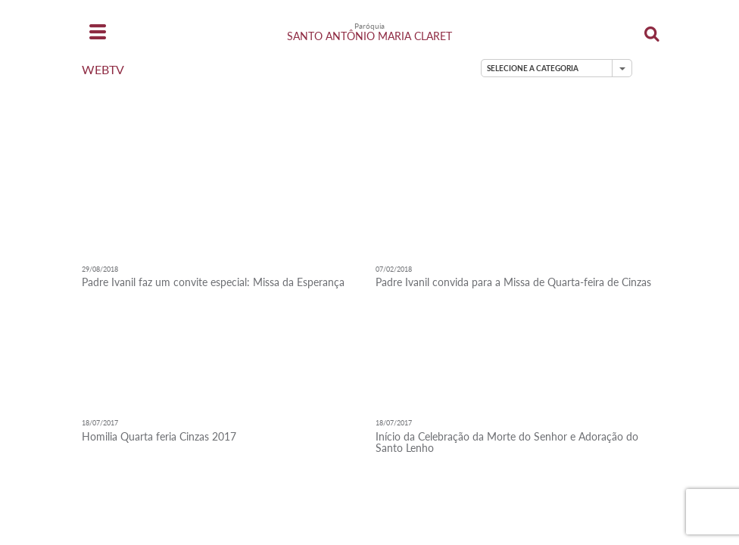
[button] (556, 68)
